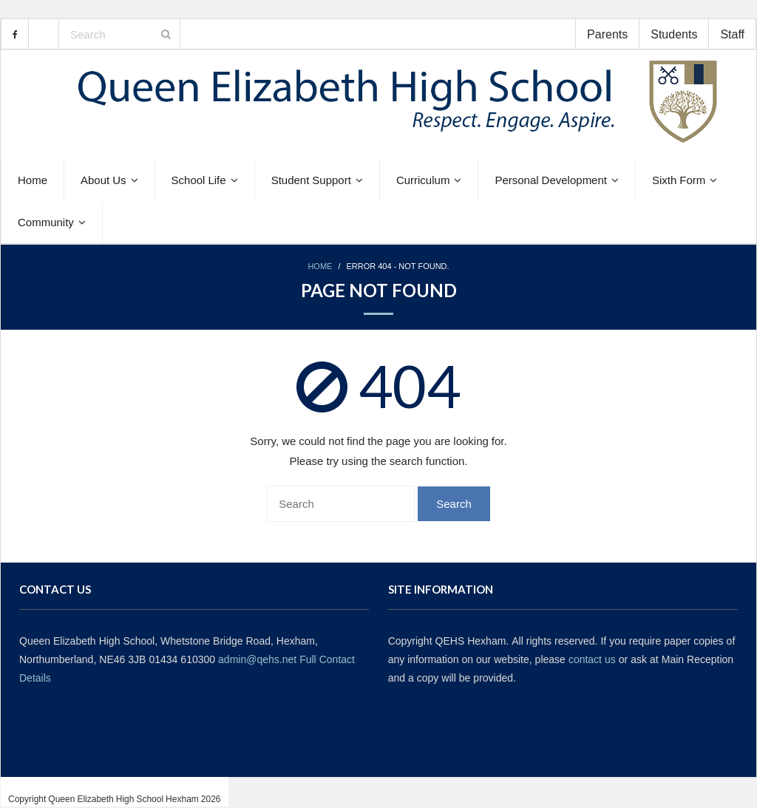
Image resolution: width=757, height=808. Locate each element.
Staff (732, 34)
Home (320, 266)
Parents (607, 34)
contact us (592, 659)
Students (674, 34)
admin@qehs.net (257, 659)
